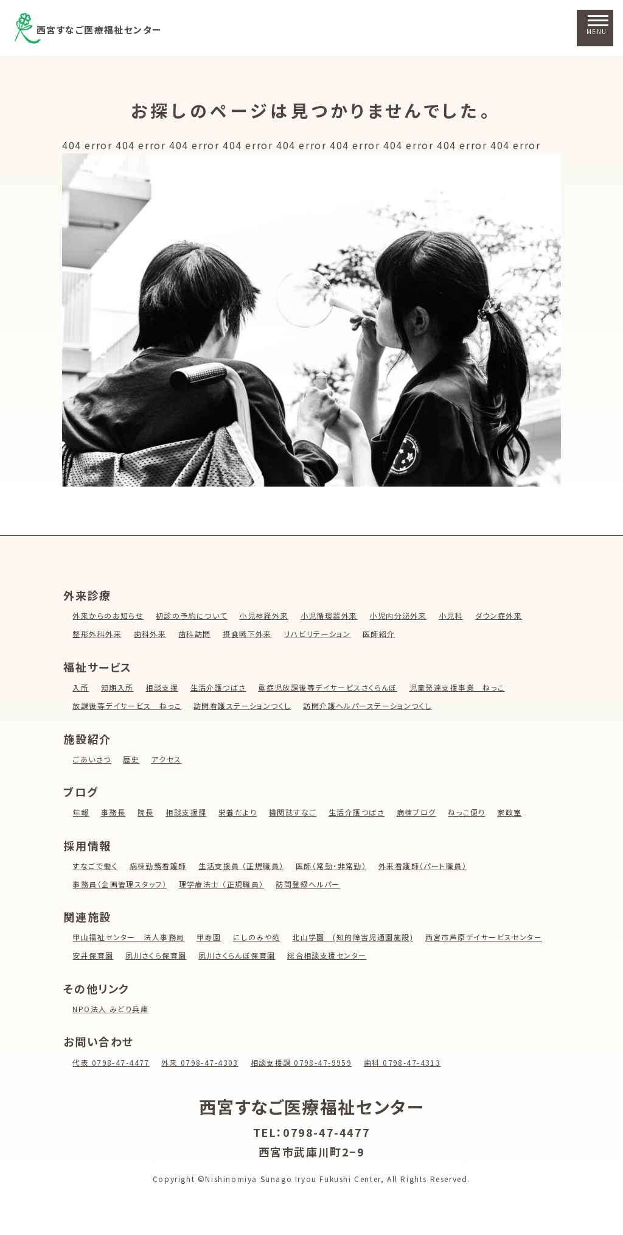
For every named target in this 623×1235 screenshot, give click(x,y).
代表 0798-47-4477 (111, 1062)
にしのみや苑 (259, 937)
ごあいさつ (91, 759)
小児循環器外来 (332, 615)
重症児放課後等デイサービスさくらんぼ (330, 687)
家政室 (513, 812)
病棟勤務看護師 (159, 865)
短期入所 (117, 687)
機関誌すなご (295, 812)
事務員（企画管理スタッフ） (120, 884)
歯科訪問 (195, 633)
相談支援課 (186, 812)
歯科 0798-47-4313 (408, 1062)
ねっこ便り (470, 812)
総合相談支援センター (330, 955)
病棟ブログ (420, 812)
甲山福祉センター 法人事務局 (129, 937)
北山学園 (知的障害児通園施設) (355, 937)
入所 (80, 687)
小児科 (454, 615)
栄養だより (239, 812)
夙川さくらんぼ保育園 (238, 955)
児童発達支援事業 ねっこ (461, 687)
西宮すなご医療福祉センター (119, 28)
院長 (146, 812)
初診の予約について (192, 615)
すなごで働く (95, 865)
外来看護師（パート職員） (427, 865)
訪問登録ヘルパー (311, 884)
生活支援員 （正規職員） (243, 865)
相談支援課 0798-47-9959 (305, 1062)
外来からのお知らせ (108, 615)
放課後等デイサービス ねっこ (127, 705)
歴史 (132, 759)
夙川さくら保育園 (157, 955)
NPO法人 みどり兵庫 (111, 1009)
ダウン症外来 (503, 615)
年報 (80, 812)
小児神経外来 (266, 615)
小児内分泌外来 (402, 615)
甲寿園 (210, 937)
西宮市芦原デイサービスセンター (488, 937)
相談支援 (162, 687)
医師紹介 (382, 633)
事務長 (113, 812)
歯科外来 (150, 633)
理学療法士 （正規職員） (223, 884)
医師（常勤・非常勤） (334, 865)
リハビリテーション (319, 633)
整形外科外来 (97, 633)
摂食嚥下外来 (249, 633)
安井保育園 (93, 955)
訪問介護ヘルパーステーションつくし (371, 705)
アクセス (167, 759)
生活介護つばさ (219, 687)
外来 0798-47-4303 (202, 1062)
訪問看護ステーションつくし (244, 705)
